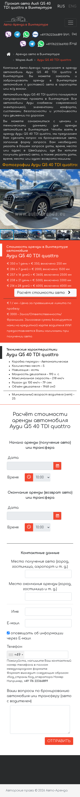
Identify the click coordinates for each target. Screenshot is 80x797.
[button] (76, 199)
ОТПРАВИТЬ (59, 741)
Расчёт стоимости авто (44, 293)
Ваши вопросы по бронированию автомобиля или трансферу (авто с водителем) (39, 696)
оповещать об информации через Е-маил (35, 635)
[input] (30, 466)
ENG (72, 6)
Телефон (14, 647)
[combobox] (15, 655)
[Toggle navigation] (71, 22)
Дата (13, 458)
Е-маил (13, 623)
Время (13, 477)
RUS (61, 6)
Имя (15, 612)
